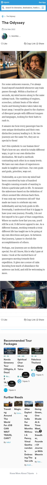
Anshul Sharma (33, 465)
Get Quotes (12, 383)
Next (40, 368)
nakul (8, 442)
